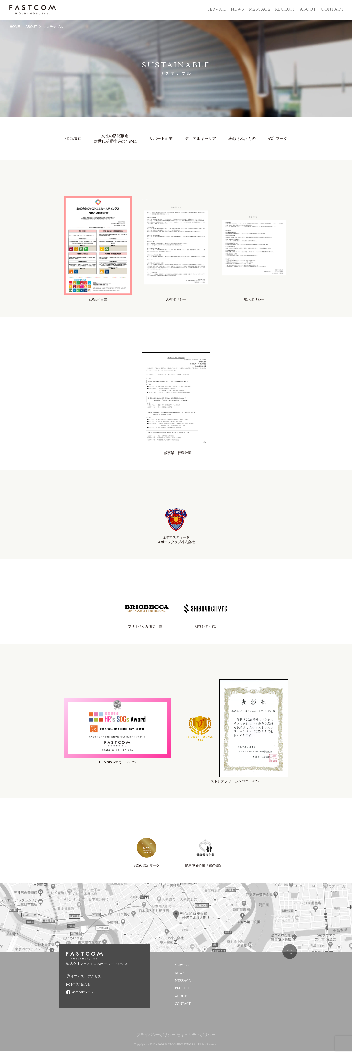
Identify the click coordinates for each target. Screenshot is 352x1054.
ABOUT (308, 9)
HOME (15, 27)
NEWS (237, 9)
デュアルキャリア (200, 138)
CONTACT (332, 9)
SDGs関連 (73, 138)
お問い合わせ (80, 986)
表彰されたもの (242, 138)
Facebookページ (82, 994)
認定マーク (277, 138)
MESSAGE (259, 9)
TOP (291, 956)
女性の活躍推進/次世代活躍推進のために (115, 138)
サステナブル (53, 27)
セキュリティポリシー (196, 1037)
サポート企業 (161, 138)
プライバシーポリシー (156, 1037)
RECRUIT (285, 9)
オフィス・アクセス (85, 979)
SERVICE (216, 9)
